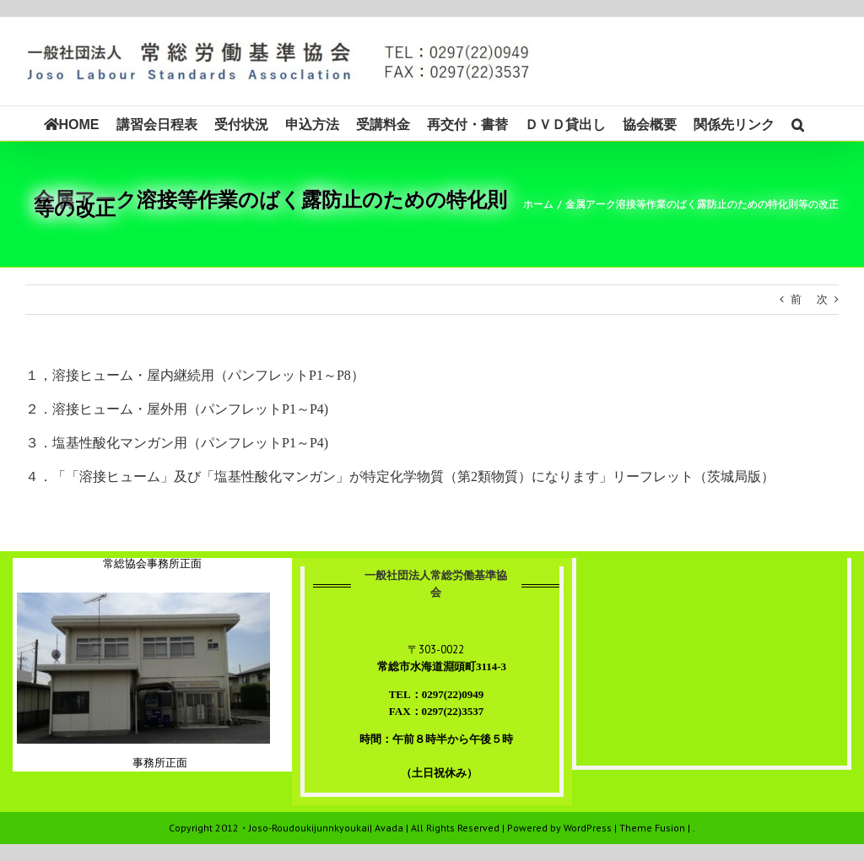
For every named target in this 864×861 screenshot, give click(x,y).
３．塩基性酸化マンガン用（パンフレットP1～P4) (176, 443)
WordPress (588, 827)
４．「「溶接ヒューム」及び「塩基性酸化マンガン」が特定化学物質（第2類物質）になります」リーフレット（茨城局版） (400, 476)
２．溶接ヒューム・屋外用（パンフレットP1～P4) (176, 409)
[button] (797, 123)
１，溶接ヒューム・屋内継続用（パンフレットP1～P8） (194, 375)
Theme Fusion (652, 827)
